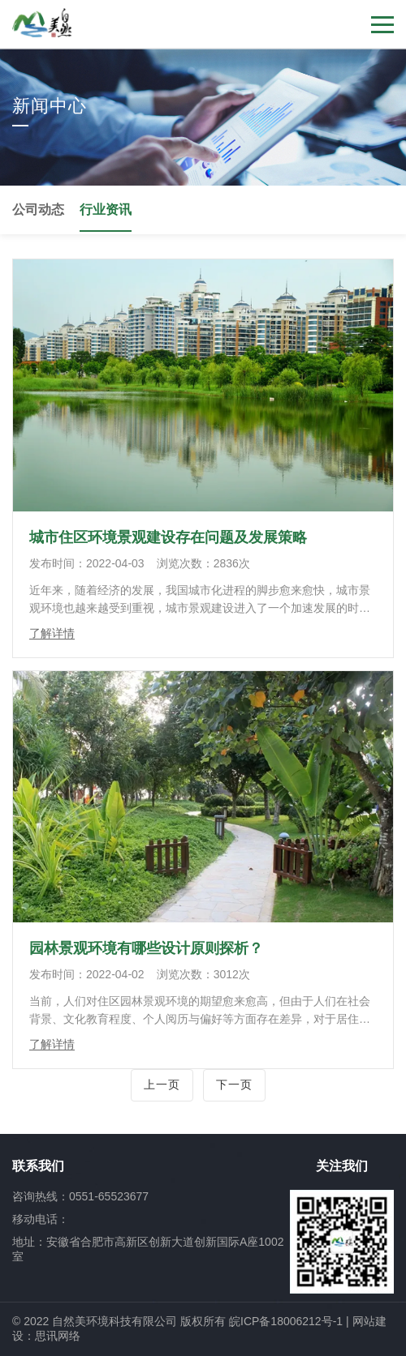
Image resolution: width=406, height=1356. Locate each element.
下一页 (234, 1084)
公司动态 (38, 209)
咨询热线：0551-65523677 (80, 1196)
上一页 (162, 1084)
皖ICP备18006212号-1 (286, 1321)
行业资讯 (106, 209)
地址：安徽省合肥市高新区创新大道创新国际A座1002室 (147, 1249)
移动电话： (40, 1219)
